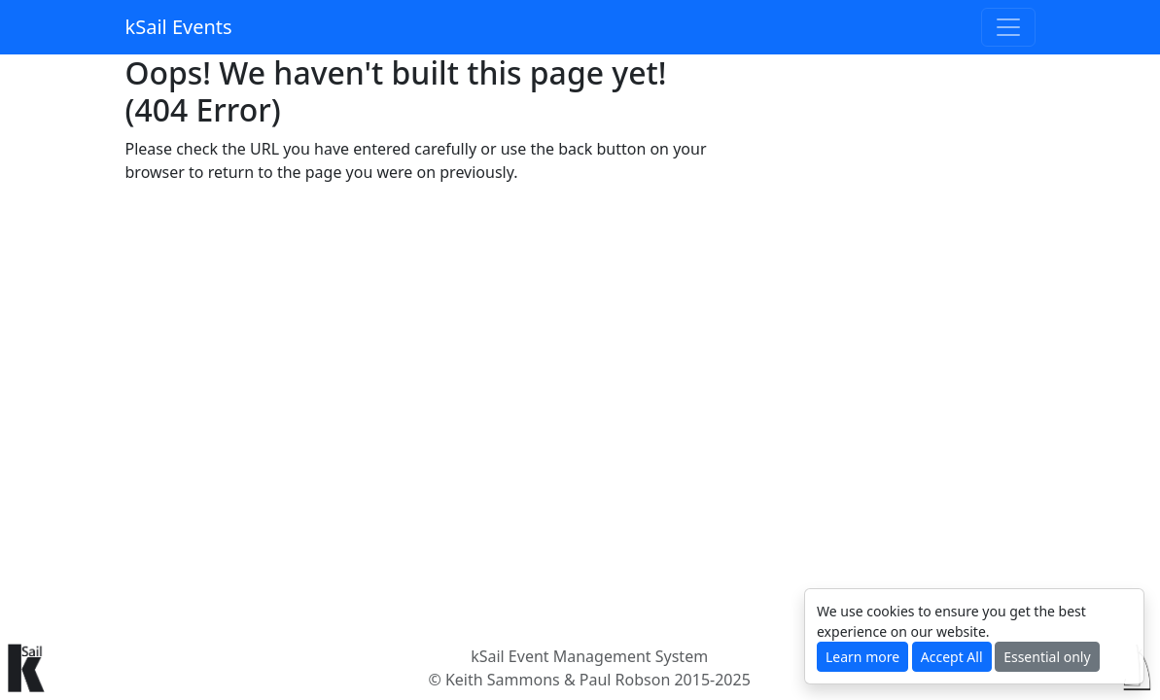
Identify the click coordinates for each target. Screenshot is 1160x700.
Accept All (952, 657)
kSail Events (178, 27)
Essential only (1046, 657)
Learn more (862, 657)
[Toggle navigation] (1008, 27)
